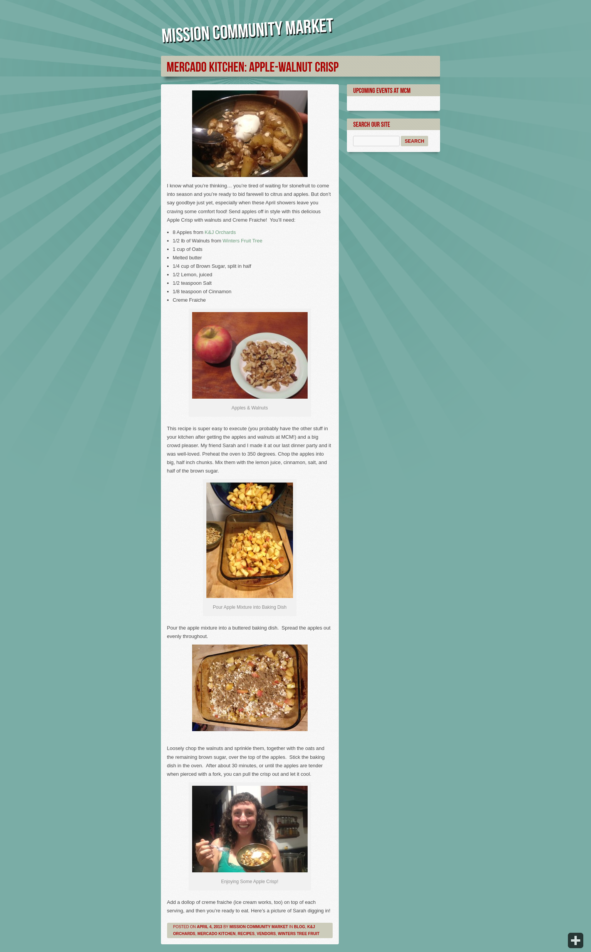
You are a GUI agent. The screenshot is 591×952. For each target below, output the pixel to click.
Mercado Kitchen (217, 934)
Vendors (266, 934)
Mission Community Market (258, 927)
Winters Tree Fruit (299, 934)
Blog (299, 927)
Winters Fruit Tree (242, 241)
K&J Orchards (219, 232)
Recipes (246, 934)
